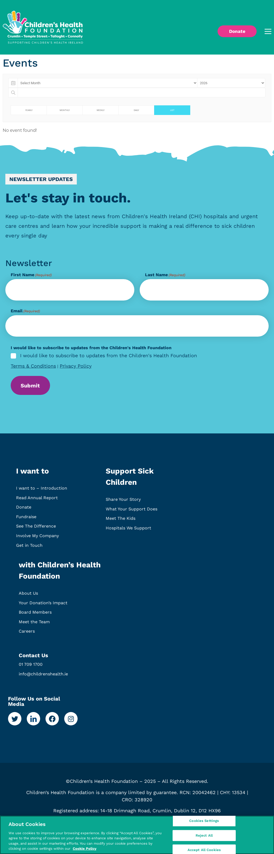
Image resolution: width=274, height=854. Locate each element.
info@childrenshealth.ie (43, 676)
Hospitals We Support (128, 530)
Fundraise (26, 519)
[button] (260, 31)
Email (25, 311)
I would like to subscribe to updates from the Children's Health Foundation (108, 355)
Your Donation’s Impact (43, 605)
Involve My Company (37, 538)
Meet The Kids (120, 521)
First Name (31, 275)
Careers (27, 633)
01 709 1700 (31, 666)
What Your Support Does (131, 511)
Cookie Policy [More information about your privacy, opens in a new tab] (84, 849)
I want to (32, 473)
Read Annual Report (37, 500)
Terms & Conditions (33, 366)
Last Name (165, 275)
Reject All (204, 835)
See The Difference (36, 528)
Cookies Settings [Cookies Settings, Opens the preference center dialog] (204, 822)
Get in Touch (29, 547)
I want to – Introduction (41, 490)
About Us (28, 595)
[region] (137, 835)
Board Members (35, 614)
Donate (23, 509)
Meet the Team (34, 624)
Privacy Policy (76, 366)
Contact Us (33, 658)
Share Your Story (123, 501)
